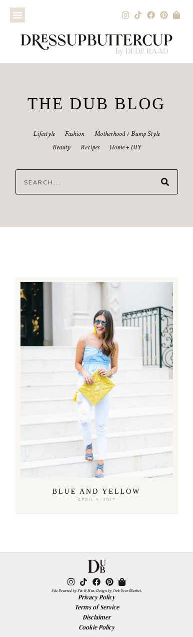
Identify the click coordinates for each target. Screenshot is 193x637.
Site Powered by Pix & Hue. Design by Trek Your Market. (97, 590)
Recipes (90, 147)
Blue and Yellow (96, 491)
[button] (17, 15)
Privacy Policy (96, 596)
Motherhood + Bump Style (127, 133)
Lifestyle (44, 133)
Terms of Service (96, 606)
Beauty (61, 147)
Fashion (74, 133)
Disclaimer (96, 616)
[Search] (165, 182)
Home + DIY (125, 147)
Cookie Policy (96, 626)
